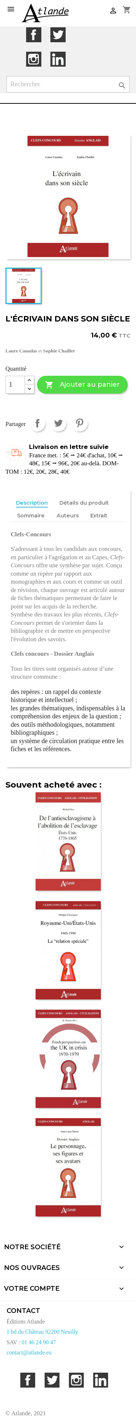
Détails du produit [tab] (84, 503)
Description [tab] (32, 503)
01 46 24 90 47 (38, 1342)
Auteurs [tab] (68, 515)
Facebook (33, 34)
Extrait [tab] (98, 515)
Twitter (57, 34)
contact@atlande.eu (29, 1352)
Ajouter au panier (82, 385)
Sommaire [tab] (31, 515)
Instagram (33, 59)
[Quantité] (15, 385)
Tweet (58, 423)
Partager (37, 423)
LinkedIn (57, 59)
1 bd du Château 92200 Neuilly (42, 1332)
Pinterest (79, 423)
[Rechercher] (68, 84)
